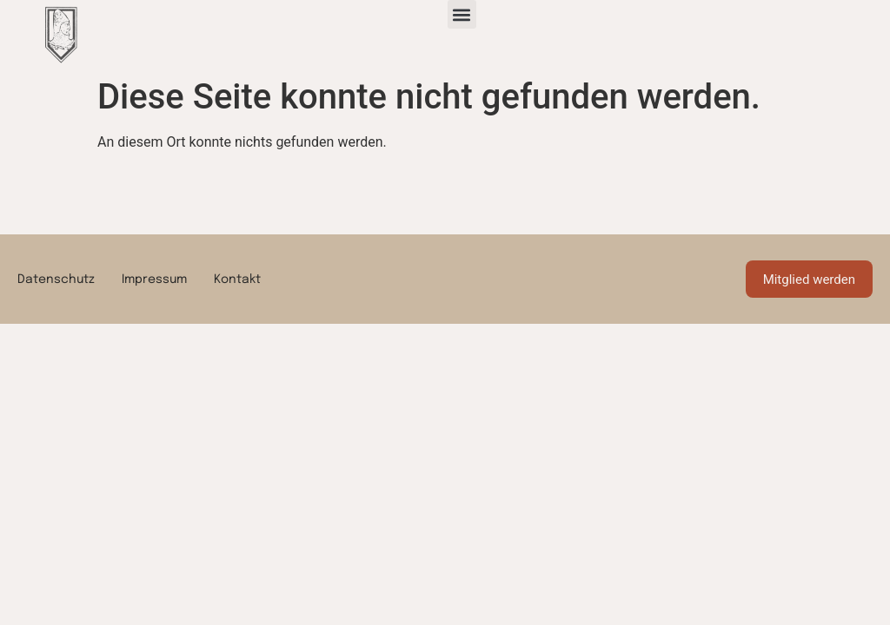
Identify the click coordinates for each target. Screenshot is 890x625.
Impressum (154, 279)
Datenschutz (56, 279)
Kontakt (237, 279)
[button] (462, 14)
